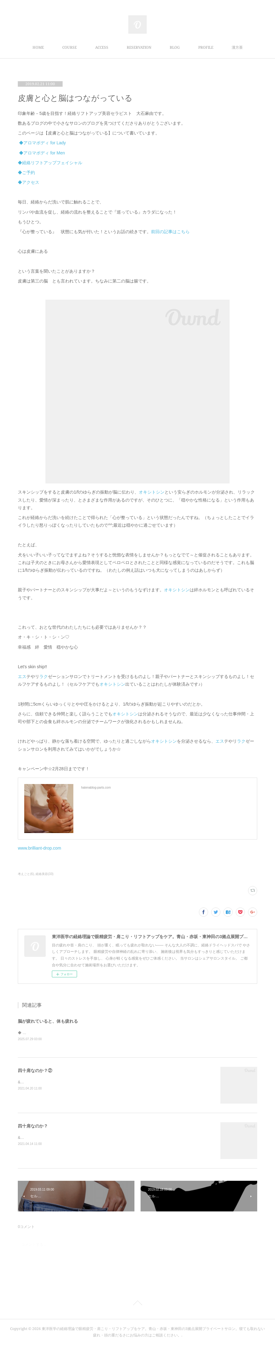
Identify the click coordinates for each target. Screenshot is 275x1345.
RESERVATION (139, 47)
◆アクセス (28, 182)
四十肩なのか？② (35, 1071)
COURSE (69, 47)
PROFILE (205, 47)
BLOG (175, 47)
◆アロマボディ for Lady (42, 142)
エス (22, 676)
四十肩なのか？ (33, 1126)
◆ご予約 (26, 172)
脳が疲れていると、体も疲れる (48, 1021)
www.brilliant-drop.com (39, 848)
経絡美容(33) (44, 874)
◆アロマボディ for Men (42, 152)
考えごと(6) (26, 874)
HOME (38, 47)
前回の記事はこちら (170, 231)
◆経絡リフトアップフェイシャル (50, 162)
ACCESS (101, 47)
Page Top (137, 1304)
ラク (43, 676)
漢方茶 (237, 47)
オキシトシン (152, 492)
